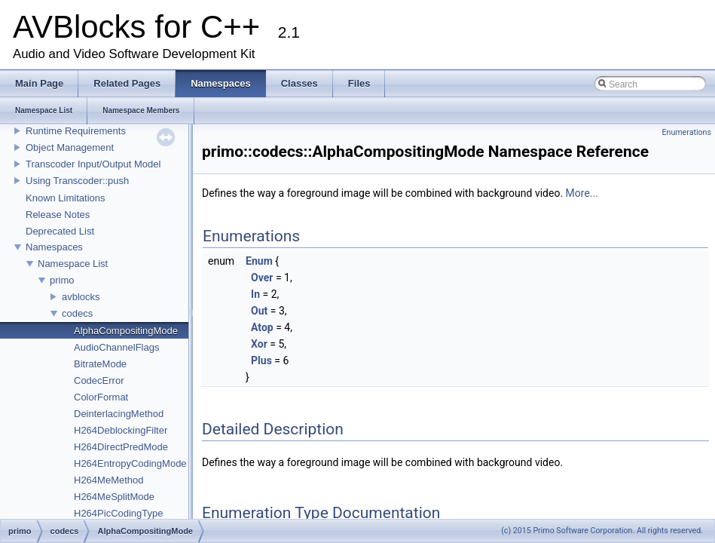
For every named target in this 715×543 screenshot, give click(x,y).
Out (259, 311)
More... (582, 193)
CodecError (99, 380)
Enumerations (686, 132)
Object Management (70, 147)
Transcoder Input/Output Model (93, 164)
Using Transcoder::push (77, 180)
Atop (262, 327)
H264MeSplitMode (114, 496)
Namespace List (73, 263)
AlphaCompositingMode (126, 330)
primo (62, 280)
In (255, 294)
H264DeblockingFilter (120, 430)
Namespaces (54, 247)
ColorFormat (101, 397)
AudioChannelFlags (116, 347)
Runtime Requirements (76, 131)
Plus (261, 360)
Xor (259, 344)
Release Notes (58, 214)
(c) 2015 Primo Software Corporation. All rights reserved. (602, 530)
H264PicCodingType (118, 513)
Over (262, 278)
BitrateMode (100, 364)
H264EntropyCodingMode (130, 463)
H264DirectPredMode (121, 446)
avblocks (81, 296)
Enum (259, 261)
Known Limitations (65, 198)
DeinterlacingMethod (118, 413)
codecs (77, 313)
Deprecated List (60, 231)
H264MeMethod (109, 480)
